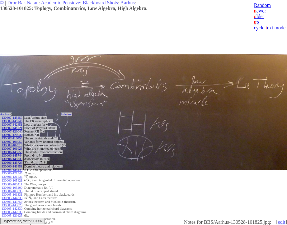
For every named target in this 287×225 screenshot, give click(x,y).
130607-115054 (12, 138)
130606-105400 (12, 187)
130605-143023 (12, 205)
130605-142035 (12, 212)
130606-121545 (12, 173)
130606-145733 (12, 159)
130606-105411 (12, 184)
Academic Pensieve (60, 2)
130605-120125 (12, 215)
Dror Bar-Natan (23, 2)
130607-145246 (12, 121)
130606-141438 (12, 170)
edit (281, 222)
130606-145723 (12, 162)
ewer (260, 10)
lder (259, 16)
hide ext (67, 114)
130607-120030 (12, 135)
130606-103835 (12, 191)
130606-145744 (12, 155)
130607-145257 (12, 117)
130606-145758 (12, 152)
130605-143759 (12, 201)
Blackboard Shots (100, 2)
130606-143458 (12, 166)
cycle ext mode (269, 27)
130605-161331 (12, 194)
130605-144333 (12, 198)
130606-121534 (12, 176)
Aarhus (127, 2)
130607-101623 (12, 148)
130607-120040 (12, 131)
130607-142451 (12, 124)
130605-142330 (12, 208)
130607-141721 (12, 128)
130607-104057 (12, 141)
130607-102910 (12, 145)
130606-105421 (12, 180)
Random (262, 5)
